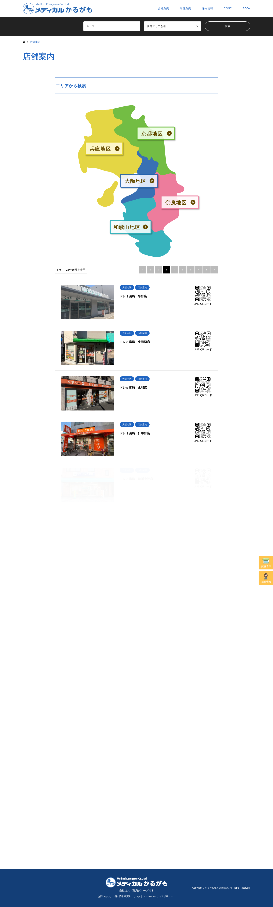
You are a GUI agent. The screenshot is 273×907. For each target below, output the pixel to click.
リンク (136, 896)
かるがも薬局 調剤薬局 (216, 888)
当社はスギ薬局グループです (136, 890)
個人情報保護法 (122, 896)
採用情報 (265, 578)
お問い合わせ (105, 896)
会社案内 (163, 8)
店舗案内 (185, 8)
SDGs (246, 8)
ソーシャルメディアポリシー (158, 896)
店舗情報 (265, 563)
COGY (228, 8)
